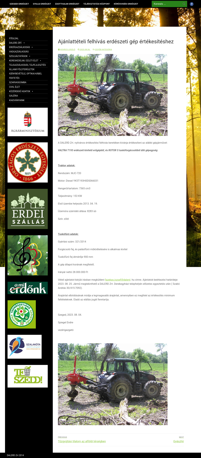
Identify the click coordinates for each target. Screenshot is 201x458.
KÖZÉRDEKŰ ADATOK (21, 91)
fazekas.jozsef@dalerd (117, 279)
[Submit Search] (184, 4)
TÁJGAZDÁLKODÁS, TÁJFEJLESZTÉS (27, 65)
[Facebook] (191, 4)
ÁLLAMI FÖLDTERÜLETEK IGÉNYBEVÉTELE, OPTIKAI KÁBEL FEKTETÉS (25, 73)
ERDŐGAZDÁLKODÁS (21, 47)
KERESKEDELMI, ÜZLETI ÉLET (25, 60)
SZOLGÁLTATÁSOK (20, 56)
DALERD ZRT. (17, 43)
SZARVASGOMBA (17, 82)
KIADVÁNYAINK (16, 100)
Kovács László (66, 49)
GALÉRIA (13, 95)
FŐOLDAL (14, 38)
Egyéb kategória (102, 49)
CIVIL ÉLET (14, 87)
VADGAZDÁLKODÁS (19, 51)
